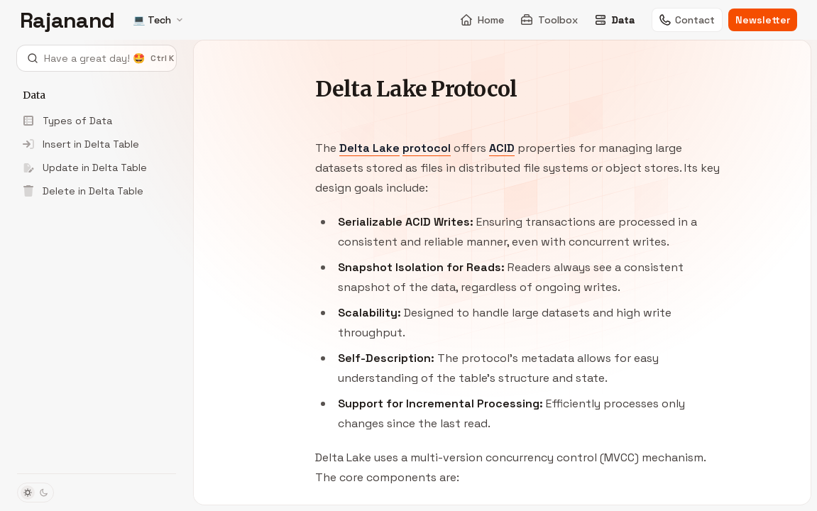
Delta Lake (369, 148)
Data (615, 19)
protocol (426, 148)
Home (482, 19)
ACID (502, 148)
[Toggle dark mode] (35, 492)
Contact (687, 19)
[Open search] (96, 58)
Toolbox (549, 19)
